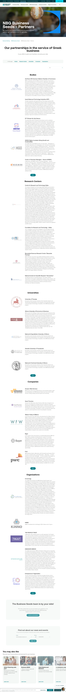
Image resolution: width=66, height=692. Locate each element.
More (33, 175)
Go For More (43, 1)
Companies (37, 61)
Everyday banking (16, 4)
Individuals (4, 1)
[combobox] (55, 67)
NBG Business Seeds (33, 4)
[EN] (53, 1)
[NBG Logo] (7, 4)
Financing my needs (24, 4)
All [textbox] (49, 67)
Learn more (6, 681)
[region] (33, 690)
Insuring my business (42, 4)
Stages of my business (52, 4)
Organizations (45, 61)
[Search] (59, 4)
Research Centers (23, 61)
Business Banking (23, 1)
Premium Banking (10, 1)
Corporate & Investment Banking (32, 1)
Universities (31, 61)
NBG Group (48, 1)
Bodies (16, 61)
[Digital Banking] (59, 1)
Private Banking (16, 1)
